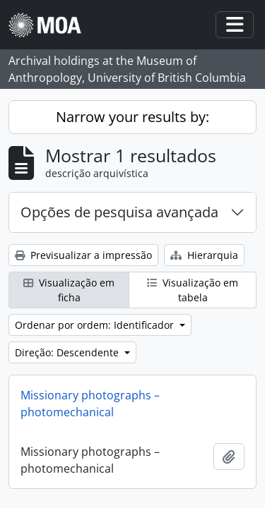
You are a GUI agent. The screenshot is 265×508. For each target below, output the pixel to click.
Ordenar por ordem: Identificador (96, 325)
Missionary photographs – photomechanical (90, 403)
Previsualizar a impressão (83, 255)
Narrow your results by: (132, 116)
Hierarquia (204, 255)
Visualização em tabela (192, 290)
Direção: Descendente (68, 352)
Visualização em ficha (68, 290)
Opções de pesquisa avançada (119, 212)
